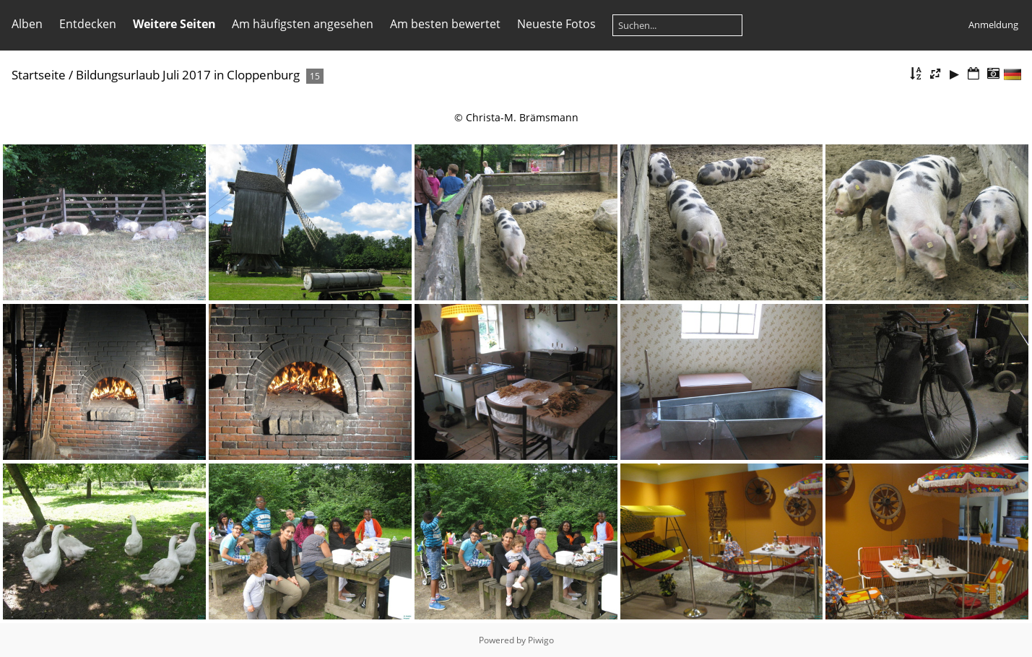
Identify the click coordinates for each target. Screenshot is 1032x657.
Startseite (39, 74)
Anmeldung (993, 24)
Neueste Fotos (556, 24)
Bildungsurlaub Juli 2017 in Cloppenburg (188, 74)
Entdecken (87, 24)
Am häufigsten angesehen (302, 24)
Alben (27, 24)
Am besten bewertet (445, 24)
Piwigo (541, 640)
